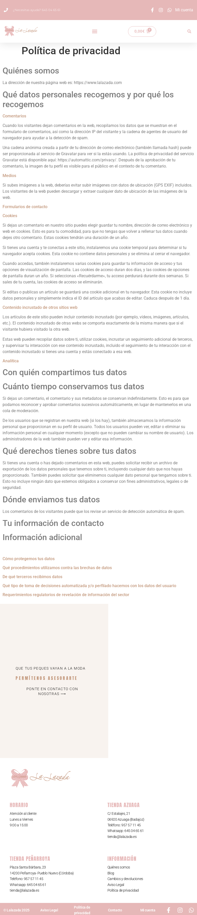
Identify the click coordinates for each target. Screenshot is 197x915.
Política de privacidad (123, 890)
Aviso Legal (115, 885)
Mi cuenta (147, 910)
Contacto (115, 910)
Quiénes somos (118, 867)
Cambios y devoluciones (125, 879)
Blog (110, 873)
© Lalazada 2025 (16, 910)
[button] (94, 31)
